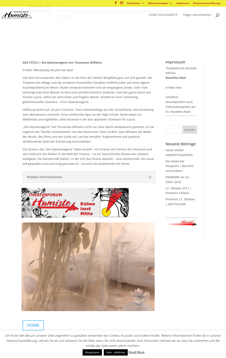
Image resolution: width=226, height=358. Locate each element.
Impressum (182, 3)
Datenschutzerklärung (206, 3)
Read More (137, 352)
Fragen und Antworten (197, 15)
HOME (33, 325)
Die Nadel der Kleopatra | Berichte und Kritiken (179, 166)
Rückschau (133, 3)
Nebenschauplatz (158, 3)
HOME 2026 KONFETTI (163, 15)
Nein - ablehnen (115, 352)
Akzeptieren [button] (92, 352)
